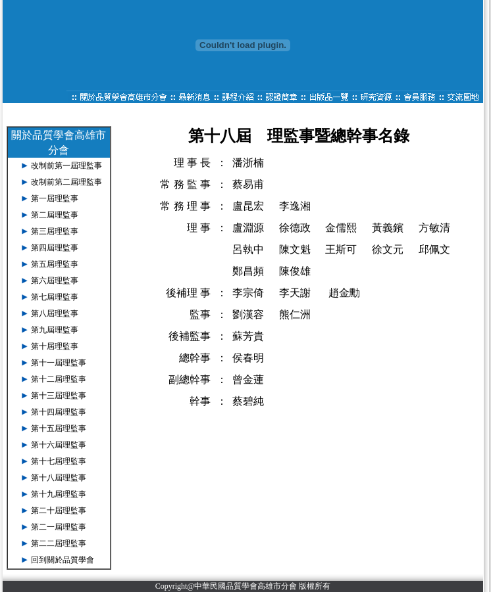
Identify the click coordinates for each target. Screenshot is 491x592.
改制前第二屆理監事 (66, 182)
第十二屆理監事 (58, 379)
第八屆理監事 (54, 313)
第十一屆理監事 (58, 362)
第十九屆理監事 (58, 494)
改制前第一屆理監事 (66, 165)
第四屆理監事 (54, 247)
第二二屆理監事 (58, 543)
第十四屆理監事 (58, 412)
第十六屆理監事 (58, 444)
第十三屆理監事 (58, 395)
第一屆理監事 (54, 198)
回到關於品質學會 (62, 559)
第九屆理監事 (54, 329)
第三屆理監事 (54, 231)
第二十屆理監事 (58, 510)
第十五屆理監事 (58, 428)
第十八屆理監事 (58, 477)
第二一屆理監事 (58, 527)
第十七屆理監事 (58, 461)
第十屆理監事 (54, 346)
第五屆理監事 (54, 264)
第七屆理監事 (54, 297)
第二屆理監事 (54, 214)
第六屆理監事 (54, 280)
